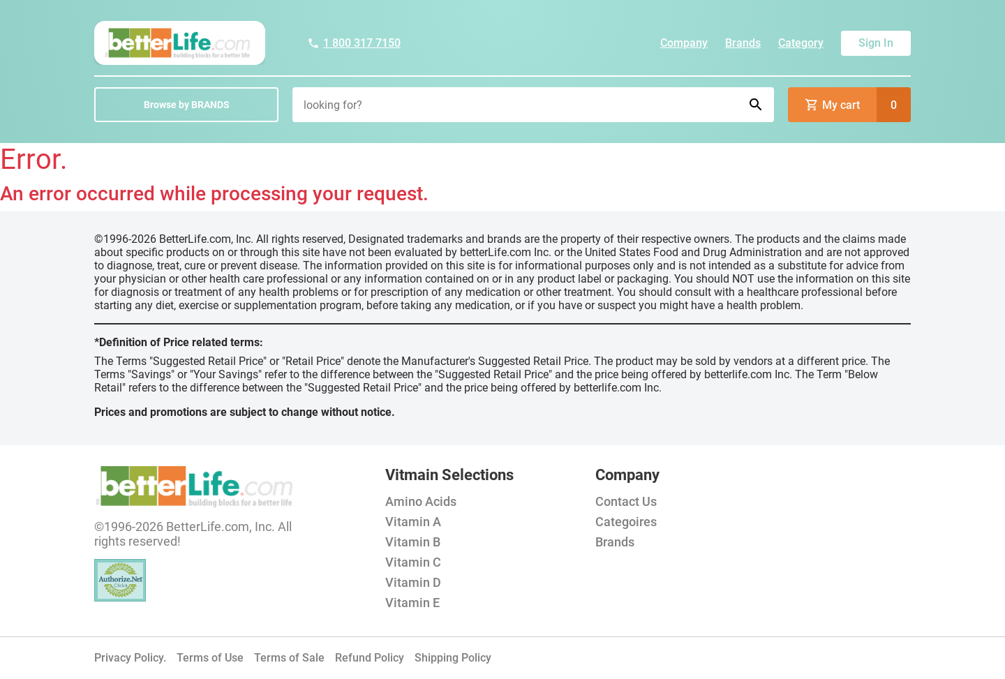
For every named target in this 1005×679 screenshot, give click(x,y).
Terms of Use (210, 657)
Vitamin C (413, 562)
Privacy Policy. (130, 657)
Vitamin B (412, 542)
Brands (743, 43)
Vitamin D (413, 582)
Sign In (875, 43)
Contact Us (626, 501)
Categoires (626, 521)
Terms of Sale (289, 657)
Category (801, 43)
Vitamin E (412, 602)
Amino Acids (420, 501)
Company (684, 43)
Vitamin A (413, 521)
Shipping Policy (453, 657)
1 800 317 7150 (354, 43)
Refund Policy (369, 657)
